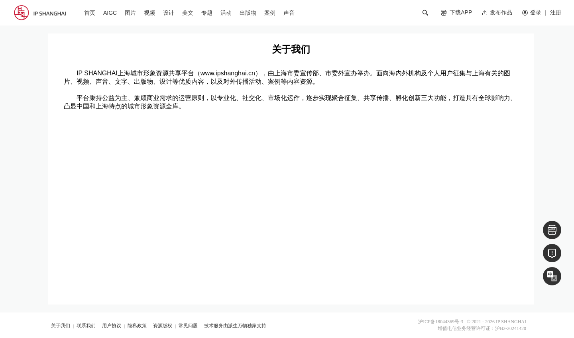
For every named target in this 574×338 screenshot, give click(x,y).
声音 (289, 13)
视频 (149, 13)
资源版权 (162, 325)
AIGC (110, 13)
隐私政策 (137, 325)
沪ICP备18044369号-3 (440, 321)
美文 (187, 13)
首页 (89, 13)
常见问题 (188, 325)
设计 (168, 13)
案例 (269, 13)
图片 (130, 13)
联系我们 (86, 325)
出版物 (248, 13)
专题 (206, 13)
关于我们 (60, 325)
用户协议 (111, 325)
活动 (226, 13)
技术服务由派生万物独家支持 (235, 325)
